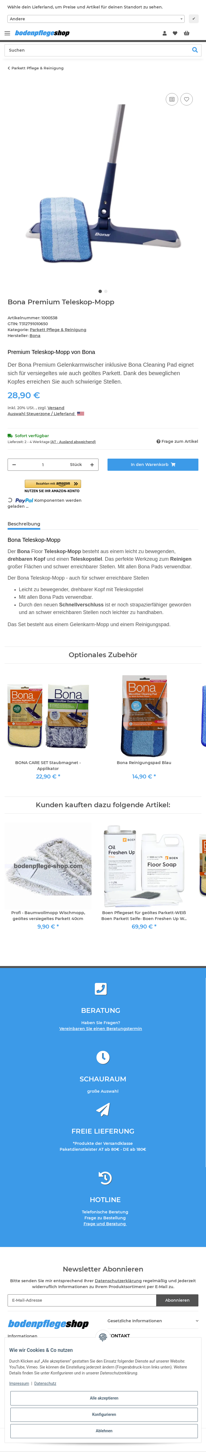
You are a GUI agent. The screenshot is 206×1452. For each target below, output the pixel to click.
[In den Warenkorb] (12, 85)
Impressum (19, 1383)
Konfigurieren (104, 1414)
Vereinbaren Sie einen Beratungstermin (100, 1028)
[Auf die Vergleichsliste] (172, 99)
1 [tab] (100, 291)
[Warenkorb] (191, 33)
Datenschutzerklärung (118, 1280)
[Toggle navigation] (7, 30)
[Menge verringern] (14, 464)
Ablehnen (104, 1431)
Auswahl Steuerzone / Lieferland (46, 413)
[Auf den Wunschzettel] (186, 99)
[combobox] (96, 19)
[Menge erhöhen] (92, 464)
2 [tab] (106, 291)
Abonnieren (177, 1300)
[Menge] (43, 464)
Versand (56, 407)
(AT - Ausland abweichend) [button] (73, 442)
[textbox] (96, 19)
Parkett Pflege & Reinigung (58, 329)
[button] (165, 33)
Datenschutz (45, 1383)
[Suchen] (97, 50)
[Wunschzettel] (175, 33)
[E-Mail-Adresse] (82, 1300)
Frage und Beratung (105, 1223)
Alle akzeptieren (104, 1398)
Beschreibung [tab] (24, 524)
